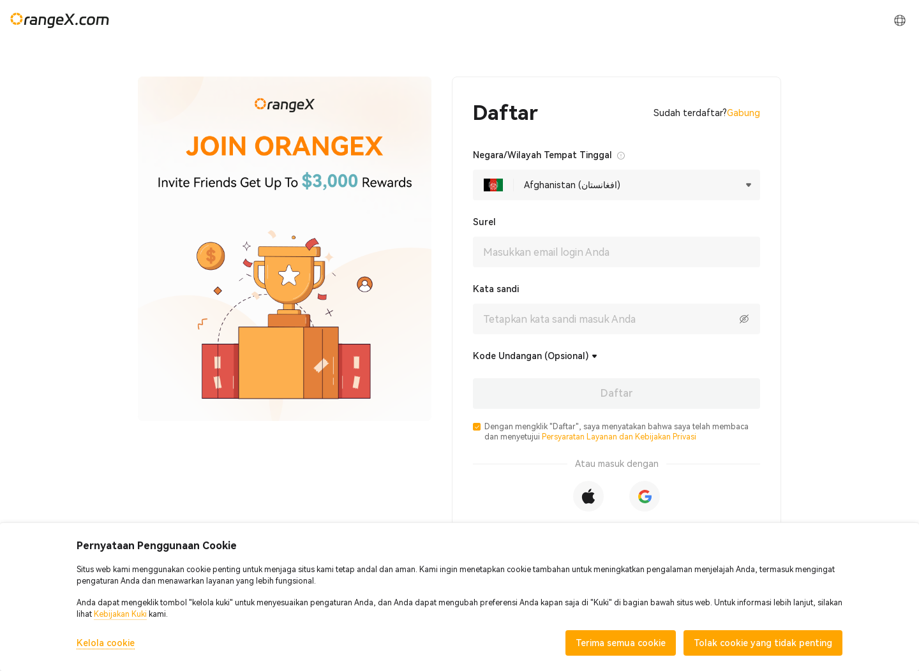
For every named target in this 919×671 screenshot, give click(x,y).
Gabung (743, 113)
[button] (476, 426)
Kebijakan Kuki (120, 614)
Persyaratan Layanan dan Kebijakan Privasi (619, 436)
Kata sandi (496, 289)
